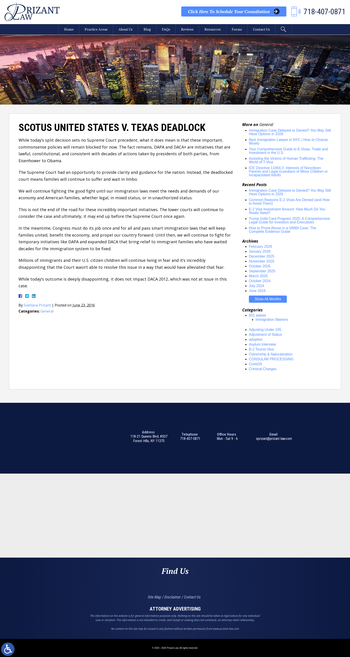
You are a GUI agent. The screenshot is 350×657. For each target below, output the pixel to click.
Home (68, 29)
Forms (237, 29)
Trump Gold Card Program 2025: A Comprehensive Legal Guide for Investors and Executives (289, 220)
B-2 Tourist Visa (261, 349)
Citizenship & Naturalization (271, 354)
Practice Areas (95, 29)
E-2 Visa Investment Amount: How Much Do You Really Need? (287, 211)
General (47, 311)
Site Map (154, 597)
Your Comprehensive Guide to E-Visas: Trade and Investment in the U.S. (288, 151)
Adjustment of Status (265, 334)
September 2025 (262, 271)
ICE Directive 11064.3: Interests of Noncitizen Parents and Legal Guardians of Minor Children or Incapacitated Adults (288, 171)
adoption (255, 339)
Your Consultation (228, 12)
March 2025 (258, 276)
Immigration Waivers (272, 319)
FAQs (166, 29)
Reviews (187, 29)
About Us (125, 29)
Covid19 (255, 364)
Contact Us (262, 29)
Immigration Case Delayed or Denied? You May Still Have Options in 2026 (290, 132)
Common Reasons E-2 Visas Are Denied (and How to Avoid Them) (289, 201)
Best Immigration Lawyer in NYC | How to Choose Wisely (288, 141)
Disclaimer (173, 597)
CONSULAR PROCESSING (271, 359)
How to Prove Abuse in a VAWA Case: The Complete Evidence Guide (282, 229)
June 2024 (257, 291)
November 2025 (261, 261)
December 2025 (261, 256)
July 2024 (256, 286)
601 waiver (257, 315)
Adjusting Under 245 (265, 330)
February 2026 (260, 246)
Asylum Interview (262, 344)
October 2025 (260, 266)
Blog (147, 29)
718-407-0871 (190, 439)
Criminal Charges (263, 369)
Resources (213, 29)
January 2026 (260, 251)
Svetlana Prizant (37, 305)
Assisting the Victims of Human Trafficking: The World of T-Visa (286, 160)
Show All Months (268, 299)
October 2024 (260, 281)
